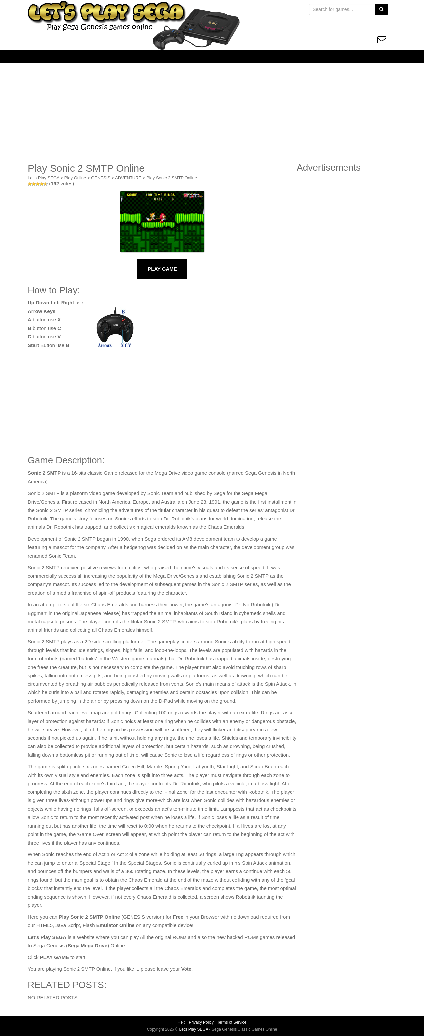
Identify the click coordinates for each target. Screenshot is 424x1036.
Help (182, 1022)
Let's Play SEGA (43, 177)
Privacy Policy (201, 1022)
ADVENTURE (128, 177)
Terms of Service (231, 1022)
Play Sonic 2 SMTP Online (171, 177)
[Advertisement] (212, 113)
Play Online (75, 177)
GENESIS (100, 177)
